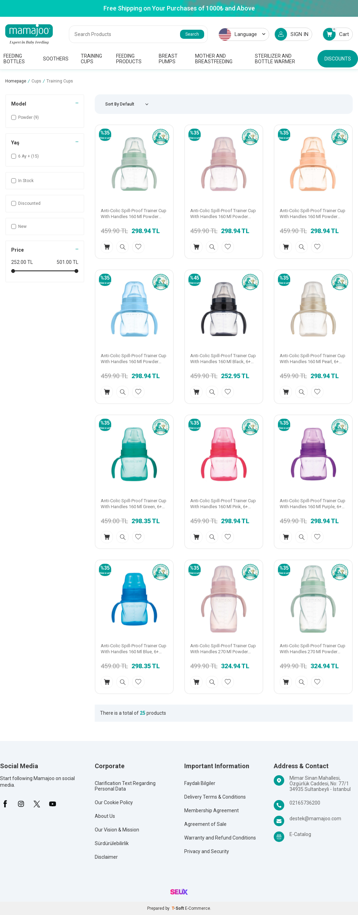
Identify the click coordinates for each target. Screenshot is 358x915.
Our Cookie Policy (114, 802)
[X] (36, 804)
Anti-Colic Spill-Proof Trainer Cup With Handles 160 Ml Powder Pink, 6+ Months (223, 214)
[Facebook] (5, 804)
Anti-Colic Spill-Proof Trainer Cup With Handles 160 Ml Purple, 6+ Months (312, 504)
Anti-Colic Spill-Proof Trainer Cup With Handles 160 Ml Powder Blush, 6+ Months (312, 214)
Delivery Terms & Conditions (215, 797)
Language (242, 34)
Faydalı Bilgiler (199, 783)
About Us (105, 816)
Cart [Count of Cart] (336, 34)
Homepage (15, 81)
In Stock (22, 180)
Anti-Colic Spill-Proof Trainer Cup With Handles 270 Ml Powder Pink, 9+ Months (223, 649)
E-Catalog (300, 834)
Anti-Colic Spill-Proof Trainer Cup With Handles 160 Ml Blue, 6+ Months (133, 649)
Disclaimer (106, 857)
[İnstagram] (21, 804)
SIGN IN (291, 34)
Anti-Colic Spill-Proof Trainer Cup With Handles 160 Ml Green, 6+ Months (133, 504)
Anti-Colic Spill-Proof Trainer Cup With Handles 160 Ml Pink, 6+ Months (223, 504)
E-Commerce (197, 908)
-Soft (178, 908)
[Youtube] (52, 804)
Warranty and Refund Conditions (220, 838)
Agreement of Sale (205, 824)
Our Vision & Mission (117, 830)
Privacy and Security (206, 851)
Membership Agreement (211, 810)
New (19, 226)
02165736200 (304, 803)
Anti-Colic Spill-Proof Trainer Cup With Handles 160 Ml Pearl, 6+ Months (312, 359)
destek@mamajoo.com (315, 818)
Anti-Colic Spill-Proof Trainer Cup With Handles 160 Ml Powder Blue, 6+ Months (133, 359)
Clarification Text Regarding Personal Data (125, 786)
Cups (36, 81)
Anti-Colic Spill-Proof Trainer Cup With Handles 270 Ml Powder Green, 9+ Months (312, 649)
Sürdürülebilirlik (112, 843)
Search (192, 34)
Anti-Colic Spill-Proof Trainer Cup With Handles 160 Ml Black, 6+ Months (223, 359)
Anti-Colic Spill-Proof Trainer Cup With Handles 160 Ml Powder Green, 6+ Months (133, 214)
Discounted (26, 203)
